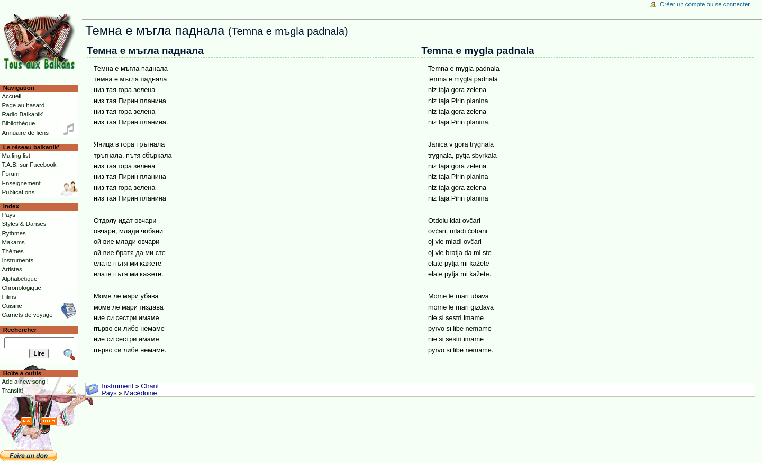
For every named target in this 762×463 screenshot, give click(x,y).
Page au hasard (23, 105)
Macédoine (140, 393)
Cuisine (12, 306)
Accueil (11, 96)
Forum (10, 173)
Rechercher (20, 329)
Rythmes (13, 233)
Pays (109, 393)
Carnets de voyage (27, 315)
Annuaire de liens (25, 133)
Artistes (12, 269)
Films (9, 297)
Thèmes (12, 251)
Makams (13, 242)
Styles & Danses (24, 224)
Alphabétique (19, 279)
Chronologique (21, 288)
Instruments (17, 260)
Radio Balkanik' (22, 114)
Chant (150, 386)
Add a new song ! (25, 381)
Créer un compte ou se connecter (705, 4)
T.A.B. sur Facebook (29, 164)
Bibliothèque (18, 123)
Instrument (117, 386)
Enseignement (21, 183)
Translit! (12, 390)
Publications (18, 192)
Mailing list (16, 155)
